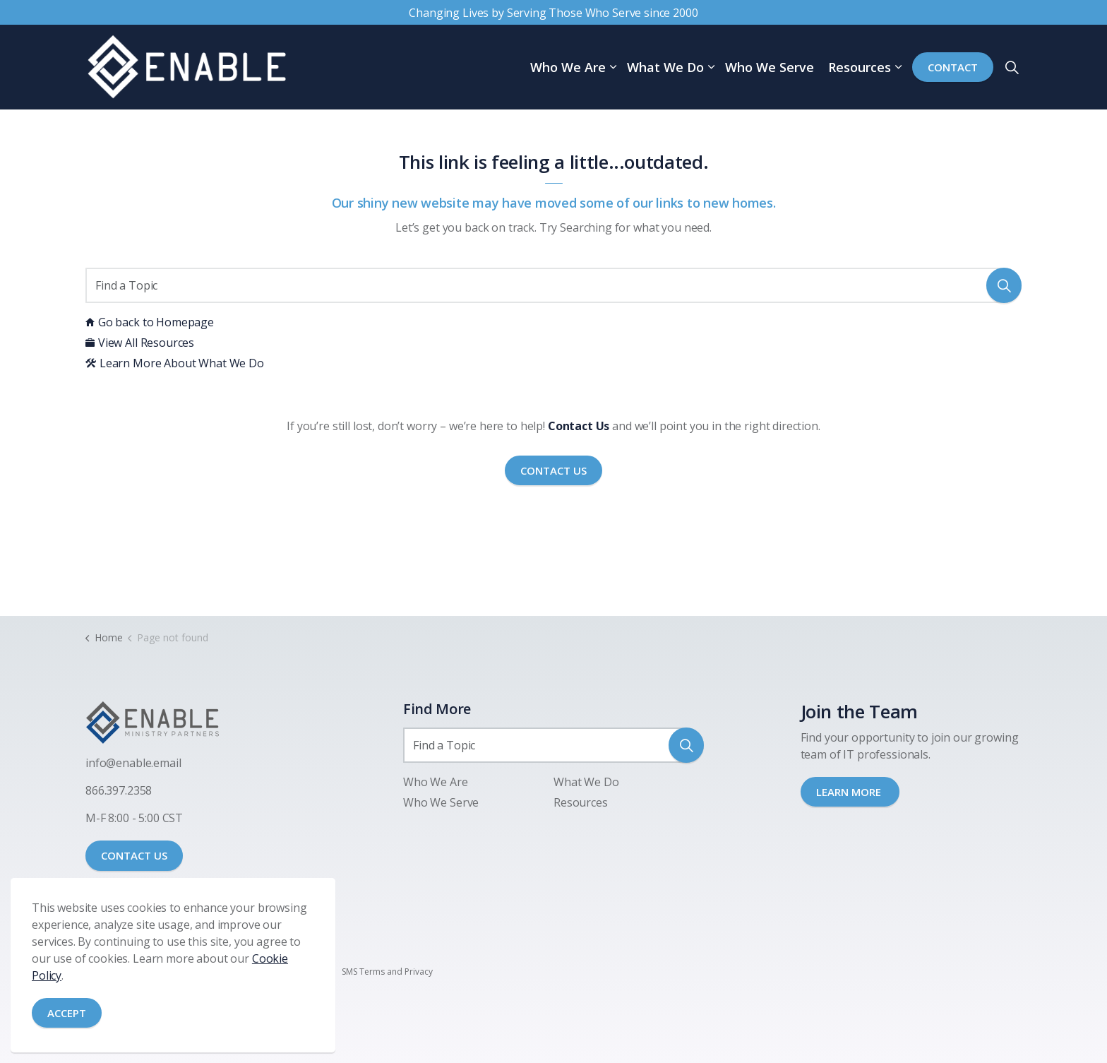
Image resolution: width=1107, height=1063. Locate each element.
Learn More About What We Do (174, 363)
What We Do (665, 67)
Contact (953, 67)
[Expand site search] (1011, 67)
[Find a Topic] (553, 285)
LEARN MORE (850, 792)
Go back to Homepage (149, 322)
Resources (859, 67)
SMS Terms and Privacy (387, 972)
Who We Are (568, 67)
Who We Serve (769, 67)
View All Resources (139, 342)
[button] (1004, 285)
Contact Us (553, 471)
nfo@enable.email (134, 763)
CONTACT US (134, 855)
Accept (66, 1013)
